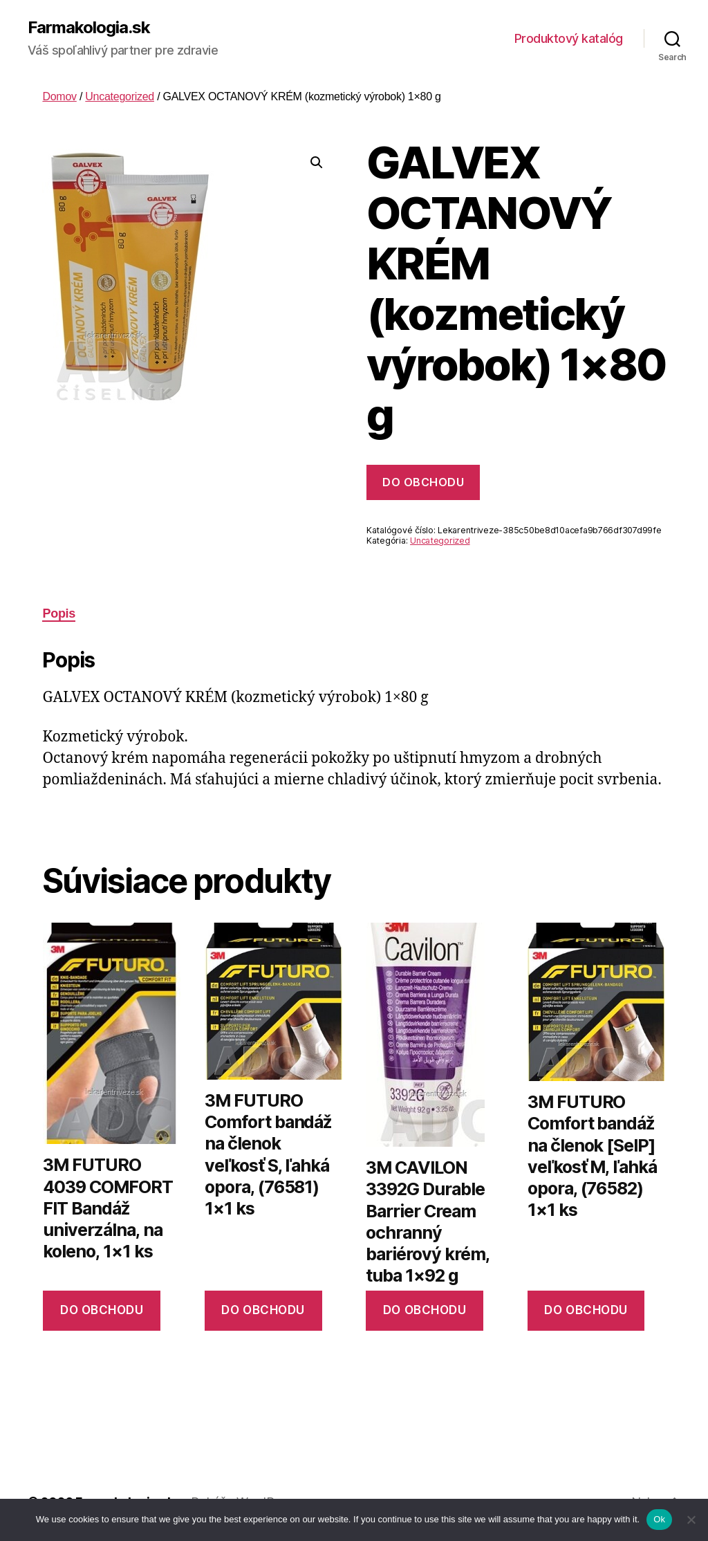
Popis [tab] (58, 613)
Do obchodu (423, 482)
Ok (659, 1519)
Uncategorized (119, 96)
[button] (316, 162)
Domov (59, 96)
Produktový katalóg (568, 38)
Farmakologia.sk (89, 27)
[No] (691, 1519)
